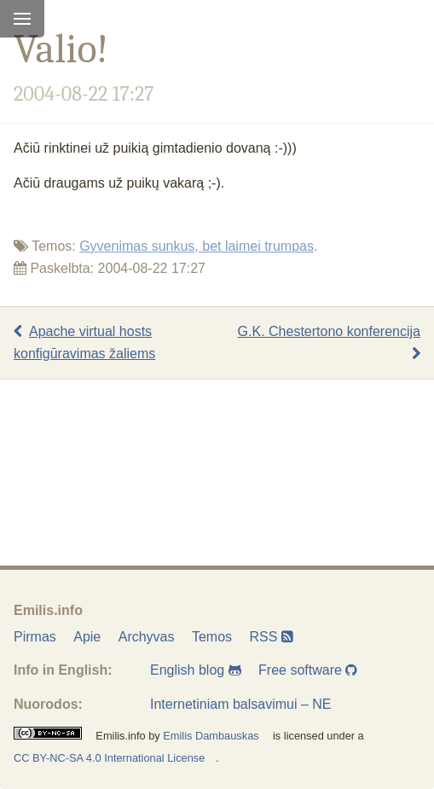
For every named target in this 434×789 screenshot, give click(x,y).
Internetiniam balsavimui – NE (241, 704)
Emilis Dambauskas (210, 735)
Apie (87, 636)
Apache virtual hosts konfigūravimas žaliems (84, 342)
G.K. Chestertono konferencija (329, 342)
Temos (212, 636)
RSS (271, 636)
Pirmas (35, 636)
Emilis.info (48, 610)
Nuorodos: (48, 704)
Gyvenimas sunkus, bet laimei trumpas (196, 246)
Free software (307, 670)
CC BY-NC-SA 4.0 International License (109, 757)
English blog (195, 670)
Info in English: (63, 670)
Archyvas (147, 636)
